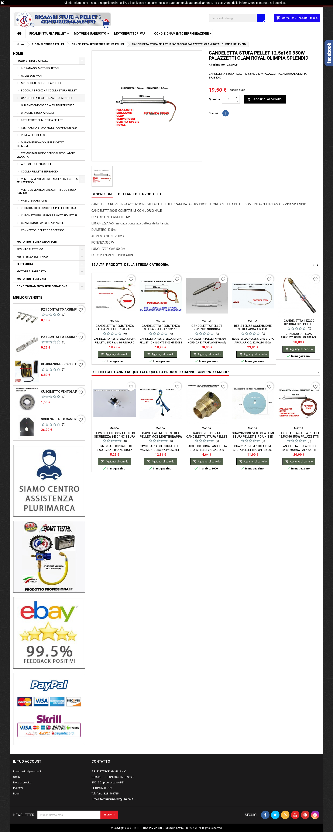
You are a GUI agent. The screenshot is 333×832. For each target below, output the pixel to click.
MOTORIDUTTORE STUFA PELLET (41, 83)
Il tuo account (27, 761)
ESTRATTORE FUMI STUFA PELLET (42, 120)
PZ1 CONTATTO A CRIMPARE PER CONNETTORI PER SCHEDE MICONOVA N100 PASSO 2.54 (62, 337)
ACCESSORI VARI (31, 75)
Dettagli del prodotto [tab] (139, 194)
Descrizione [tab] (102, 194)
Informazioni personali (27, 771)
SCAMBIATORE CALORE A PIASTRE (42, 222)
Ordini (16, 777)
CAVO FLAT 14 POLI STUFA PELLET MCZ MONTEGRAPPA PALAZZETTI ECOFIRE (161, 436)
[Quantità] (228, 99)
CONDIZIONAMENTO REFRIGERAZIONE (181, 33)
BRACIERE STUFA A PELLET (37, 112)
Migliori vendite (27, 298)
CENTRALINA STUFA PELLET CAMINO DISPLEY (49, 127)
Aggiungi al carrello (264, 99)
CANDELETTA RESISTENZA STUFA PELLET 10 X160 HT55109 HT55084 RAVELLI (161, 329)
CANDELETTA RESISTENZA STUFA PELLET (46, 97)
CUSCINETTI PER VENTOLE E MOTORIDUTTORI (49, 215)
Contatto (101, 761)
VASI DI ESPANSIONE (34, 200)
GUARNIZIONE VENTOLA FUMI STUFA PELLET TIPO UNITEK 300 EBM (253, 436)
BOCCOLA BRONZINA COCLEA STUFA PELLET (49, 90)
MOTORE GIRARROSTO (90, 33)
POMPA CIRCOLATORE (34, 135)
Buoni (16, 793)
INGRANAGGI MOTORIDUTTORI (40, 68)
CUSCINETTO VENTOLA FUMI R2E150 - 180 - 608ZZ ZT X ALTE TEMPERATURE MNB (62, 391)
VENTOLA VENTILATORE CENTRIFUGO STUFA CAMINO (46, 191)
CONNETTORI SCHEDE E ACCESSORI (43, 230)
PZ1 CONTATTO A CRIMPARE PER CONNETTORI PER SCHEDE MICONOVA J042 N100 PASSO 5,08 (62, 309)
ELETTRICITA (25, 264)
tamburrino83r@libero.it (116, 799)
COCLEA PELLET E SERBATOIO (39, 171)
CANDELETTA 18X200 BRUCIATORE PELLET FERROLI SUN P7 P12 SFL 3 (299, 324)
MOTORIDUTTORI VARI (130, 33)
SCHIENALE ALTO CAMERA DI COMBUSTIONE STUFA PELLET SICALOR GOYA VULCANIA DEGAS (62, 419)
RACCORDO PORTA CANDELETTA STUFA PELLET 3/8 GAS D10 (206, 436)
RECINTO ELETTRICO (30, 249)
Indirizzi (18, 788)
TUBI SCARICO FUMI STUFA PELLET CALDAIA (48, 208)
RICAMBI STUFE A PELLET (47, 33)
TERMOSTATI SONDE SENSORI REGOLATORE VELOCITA (46, 155)
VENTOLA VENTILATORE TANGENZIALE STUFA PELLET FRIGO (47, 180)
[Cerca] (237, 18)
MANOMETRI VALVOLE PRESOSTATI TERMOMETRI (41, 144)
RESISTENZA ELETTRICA (32, 256)
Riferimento (217, 64)
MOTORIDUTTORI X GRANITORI (37, 241)
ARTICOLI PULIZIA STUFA (36, 164)
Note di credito (22, 782)
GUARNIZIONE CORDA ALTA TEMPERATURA (48, 105)
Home (18, 54)
